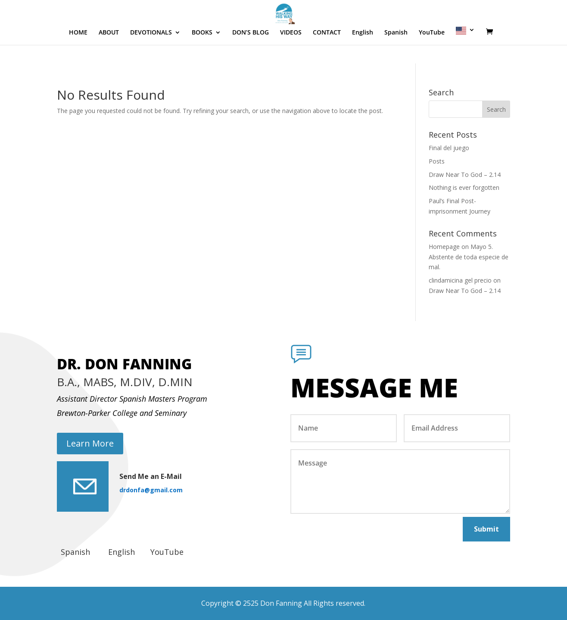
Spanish (396, 57)
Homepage (444, 246)
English (362, 57)
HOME (78, 57)
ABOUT (109, 57)
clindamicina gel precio (460, 280)
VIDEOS (291, 57)
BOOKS (202, 57)
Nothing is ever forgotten (464, 187)
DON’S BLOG (250, 57)
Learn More (90, 443)
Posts (437, 161)
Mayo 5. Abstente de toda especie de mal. (468, 256)
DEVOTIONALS (151, 57)
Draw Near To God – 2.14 (465, 174)
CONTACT (327, 57)
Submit (486, 529)
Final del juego (449, 148)
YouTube (432, 57)
